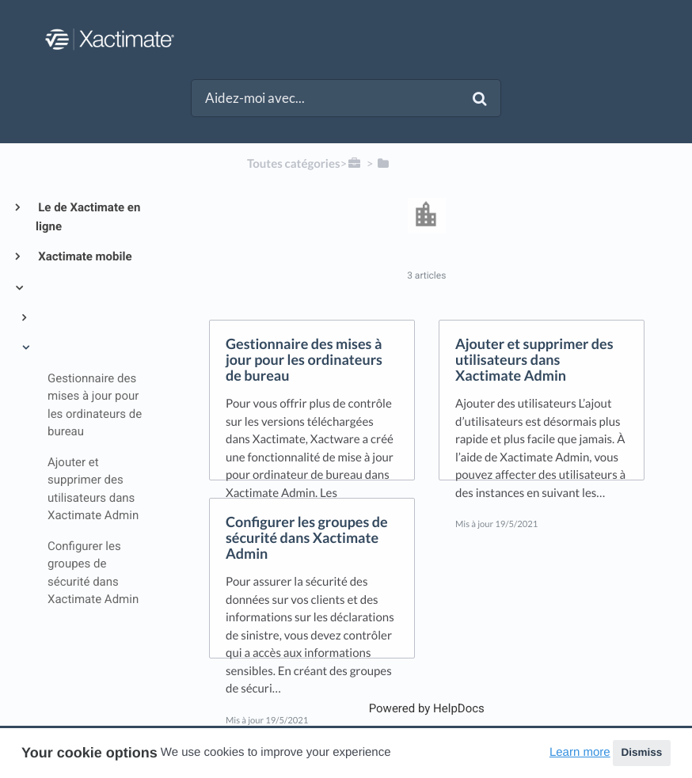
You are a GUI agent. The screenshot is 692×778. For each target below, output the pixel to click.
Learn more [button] (579, 752)
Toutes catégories (293, 164)
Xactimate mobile (84, 256)
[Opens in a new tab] (427, 708)
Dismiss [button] (641, 752)
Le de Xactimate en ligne (88, 216)
